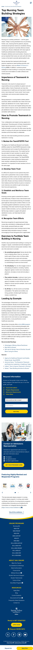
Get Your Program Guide (14, 465)
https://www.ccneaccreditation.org (11, 507)
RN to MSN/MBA (16, 555)
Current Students (16, 595)
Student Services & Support (16, 575)
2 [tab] (18, 492)
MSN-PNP (16, 533)
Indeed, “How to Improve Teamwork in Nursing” (18, 366)
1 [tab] (15, 492)
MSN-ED (16, 538)
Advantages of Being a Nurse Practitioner (16, 345)
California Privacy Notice (20, 642)
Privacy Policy (10, 642)
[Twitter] (8, 634)
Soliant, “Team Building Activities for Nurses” (17, 368)
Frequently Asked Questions (16, 600)
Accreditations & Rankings (16, 565)
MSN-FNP (16, 528)
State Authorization (16, 568)
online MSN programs (24, 324)
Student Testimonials (16, 578)
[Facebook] (13, 634)
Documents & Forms (15, 598)
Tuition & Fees (16, 580)
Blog (16, 593)
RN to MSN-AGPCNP (16, 543)
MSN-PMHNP (16, 531)
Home (3, 6)
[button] (8, 648)
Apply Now (16, 590)
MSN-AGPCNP (16, 536)
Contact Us (16, 603)
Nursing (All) (16, 526)
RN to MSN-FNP (16, 545)
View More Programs (16, 583)
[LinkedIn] (19, 634)
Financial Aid (16, 570)
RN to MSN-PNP (16, 553)
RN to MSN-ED (16, 550)
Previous (2, 492)
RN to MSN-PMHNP (16, 548)
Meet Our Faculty (16, 563)
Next (30, 492)
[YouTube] (25, 634)
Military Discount (15, 573)
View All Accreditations (15, 512)
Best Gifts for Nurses (10, 347)
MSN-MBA (16, 541)
